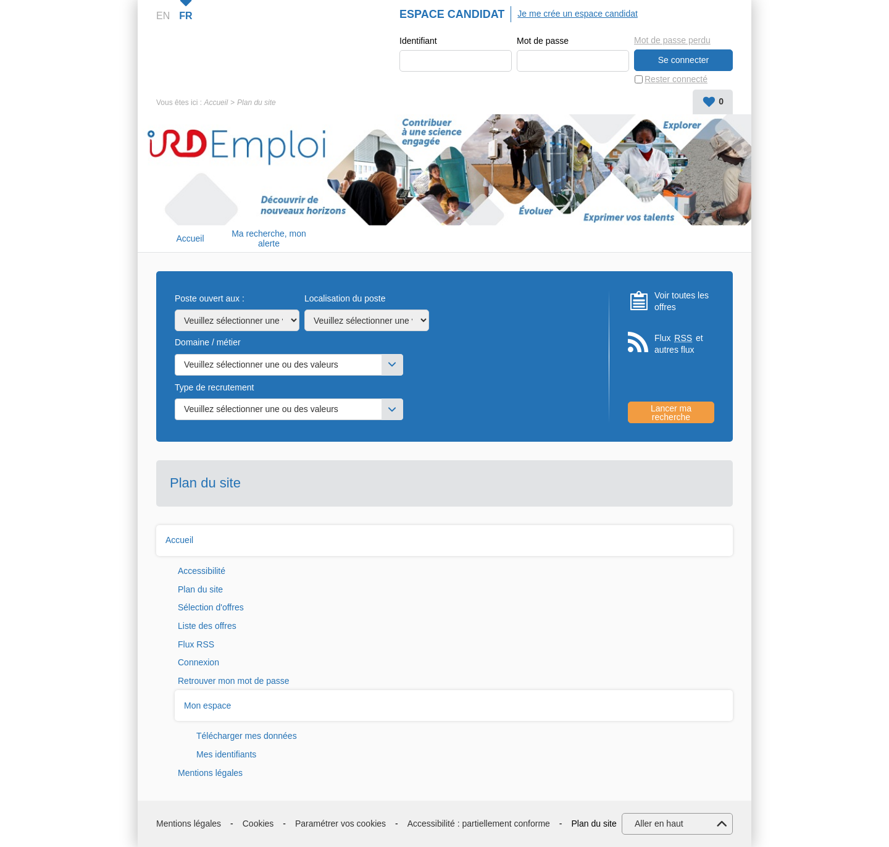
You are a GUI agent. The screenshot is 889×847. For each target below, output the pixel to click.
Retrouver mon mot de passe (234, 681)
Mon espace (207, 705)
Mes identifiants (226, 754)
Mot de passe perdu (672, 40)
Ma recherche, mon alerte (269, 239)
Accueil (216, 102)
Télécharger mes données (246, 736)
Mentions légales (210, 773)
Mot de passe (543, 41)
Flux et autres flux (678, 343)
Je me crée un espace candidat (577, 14)
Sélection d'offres (211, 607)
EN (163, 16)
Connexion (198, 662)
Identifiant (418, 41)
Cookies (258, 823)
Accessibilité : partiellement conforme (478, 823)
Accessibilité (201, 571)
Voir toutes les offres (681, 301)
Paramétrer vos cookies (340, 823)
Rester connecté (676, 79)
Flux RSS (196, 644)
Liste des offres (207, 626)
